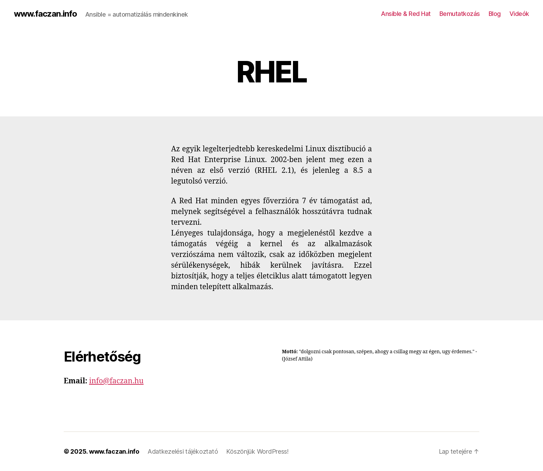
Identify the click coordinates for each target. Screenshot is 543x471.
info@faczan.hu (116, 381)
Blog (495, 13)
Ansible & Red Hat (406, 13)
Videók (519, 13)
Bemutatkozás (459, 13)
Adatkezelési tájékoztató (183, 451)
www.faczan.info (45, 14)
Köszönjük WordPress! (257, 451)
